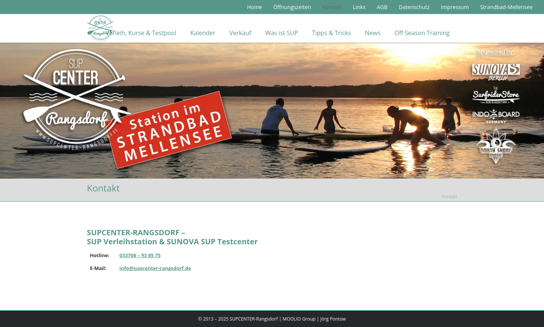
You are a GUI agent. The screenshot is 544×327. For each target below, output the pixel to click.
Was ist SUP (281, 33)
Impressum (455, 7)
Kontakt (332, 7)
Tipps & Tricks (331, 33)
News (372, 33)
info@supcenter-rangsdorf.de (155, 268)
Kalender (203, 33)
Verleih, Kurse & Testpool (140, 33)
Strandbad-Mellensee (506, 7)
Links (359, 7)
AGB (382, 7)
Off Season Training (422, 33)
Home (254, 7)
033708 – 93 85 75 (140, 255)
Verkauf (240, 33)
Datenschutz (414, 7)
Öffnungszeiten (292, 7)
